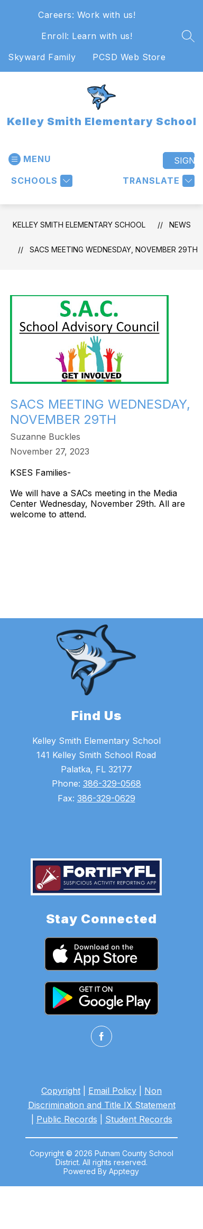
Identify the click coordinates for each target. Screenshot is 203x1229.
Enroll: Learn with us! (86, 36)
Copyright (60, 1090)
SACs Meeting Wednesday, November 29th (114, 249)
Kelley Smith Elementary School (79, 224)
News (180, 224)
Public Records (66, 1119)
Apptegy (124, 1171)
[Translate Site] (157, 180)
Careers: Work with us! (86, 15)
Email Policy (112, 1090)
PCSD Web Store (129, 57)
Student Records (138, 1119)
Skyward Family (42, 57)
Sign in (184, 160)
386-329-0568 (112, 783)
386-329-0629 (106, 798)
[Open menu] (29, 159)
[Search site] (188, 36)
